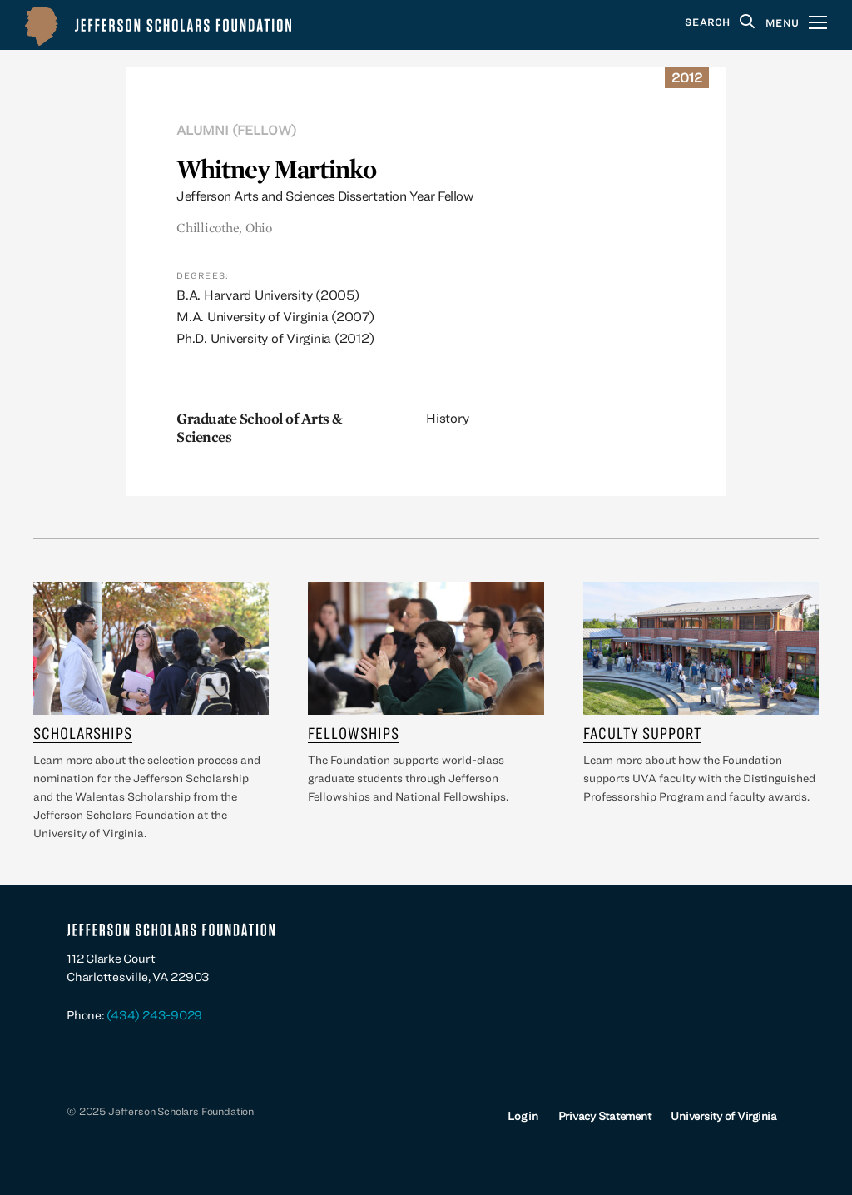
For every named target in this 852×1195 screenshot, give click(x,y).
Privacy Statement (604, 1116)
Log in (523, 1116)
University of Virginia (724, 1116)
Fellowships (353, 732)
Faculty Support (642, 732)
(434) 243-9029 (154, 1015)
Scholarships (82, 732)
